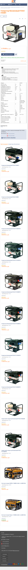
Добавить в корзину (9, 54)
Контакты (4, 560)
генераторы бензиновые (15, 7)
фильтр (4, 16)
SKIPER (10, 484)
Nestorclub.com (16, 550)
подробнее (3, 168)
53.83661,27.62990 (5, 539)
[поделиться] (19, 19)
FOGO (2, 126)
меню (10, 4)
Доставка (4, 558)
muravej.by (3, 548)
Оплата (4, 556)
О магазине (5, 554)
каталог (3, 4)
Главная (2, 7)
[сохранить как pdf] (25, 19)
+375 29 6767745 (10, 133)
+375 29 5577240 (10, 135)
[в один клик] (16, 54)
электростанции (7, 7)
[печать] (22, 19)
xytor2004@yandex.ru (5, 545)
